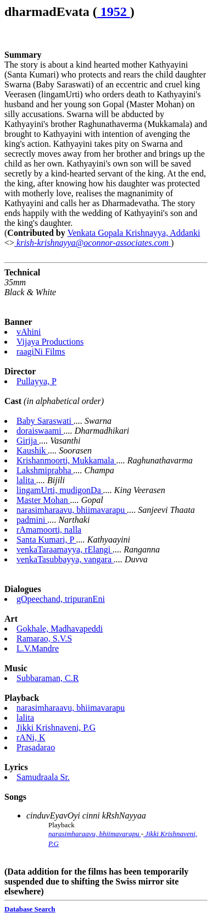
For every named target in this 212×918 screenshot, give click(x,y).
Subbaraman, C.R (47, 678)
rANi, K (30, 737)
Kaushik (32, 450)
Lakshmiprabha (45, 470)
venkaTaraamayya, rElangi (64, 549)
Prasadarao (35, 747)
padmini (31, 519)
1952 (113, 11)
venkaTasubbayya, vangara (65, 559)
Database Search (29, 909)
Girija (27, 440)
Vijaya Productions (49, 341)
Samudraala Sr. (43, 777)
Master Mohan (43, 500)
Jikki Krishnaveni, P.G (56, 727)
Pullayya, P (36, 381)
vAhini (28, 331)
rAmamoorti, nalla (48, 529)
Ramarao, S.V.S (44, 638)
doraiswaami (40, 430)
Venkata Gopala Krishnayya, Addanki (134, 232)
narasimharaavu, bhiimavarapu (71, 510)
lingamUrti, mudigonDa (59, 490)
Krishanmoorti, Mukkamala (66, 460)
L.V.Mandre (37, 648)
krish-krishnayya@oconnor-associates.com (92, 242)
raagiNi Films (40, 351)
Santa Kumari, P (46, 539)
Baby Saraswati (45, 420)
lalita (26, 480)
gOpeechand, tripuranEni (60, 599)
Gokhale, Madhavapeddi (59, 628)
